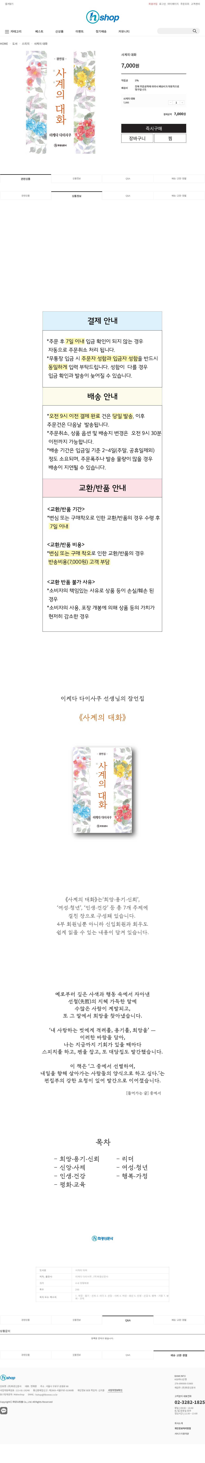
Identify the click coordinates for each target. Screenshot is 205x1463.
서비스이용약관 (182, 1433)
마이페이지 (173, 3)
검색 (195, 31)
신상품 (59, 31)
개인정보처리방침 (183, 1428)
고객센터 (195, 3)
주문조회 (184, 3)
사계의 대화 (40, 43)
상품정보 (77, 178)
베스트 (39, 31)
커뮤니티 (124, 31)
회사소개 (179, 1423)
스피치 (26, 43)
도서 (14, 43)
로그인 (162, 3)
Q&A (128, 178)
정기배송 (101, 31)
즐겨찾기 (9, 3)
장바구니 (137, 138)
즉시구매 (154, 128)
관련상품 (25, 179)
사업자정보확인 (115, 1390)
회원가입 (153, 3)
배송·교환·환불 (179, 178)
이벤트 (80, 31)
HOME (4, 43)
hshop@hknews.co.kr (47, 1394)
